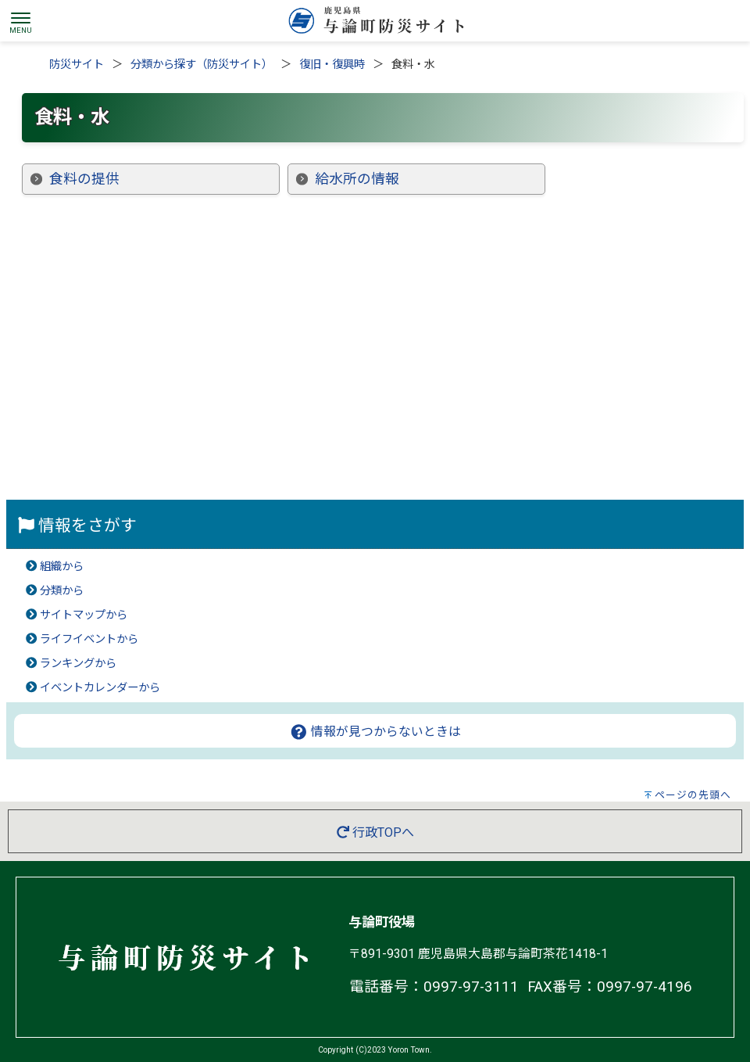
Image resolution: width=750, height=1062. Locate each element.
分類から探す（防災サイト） (201, 64)
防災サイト (76, 64)
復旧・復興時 (332, 64)
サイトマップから (83, 615)
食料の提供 (84, 179)
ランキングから (78, 663)
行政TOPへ (375, 832)
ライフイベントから (89, 639)
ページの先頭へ (693, 795)
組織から (62, 566)
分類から (62, 590)
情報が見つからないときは (375, 731)
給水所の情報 (357, 179)
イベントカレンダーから (100, 687)
